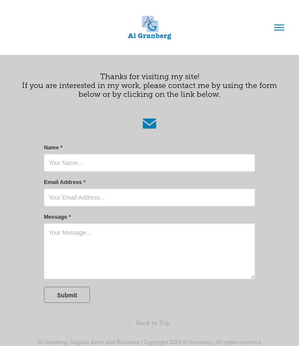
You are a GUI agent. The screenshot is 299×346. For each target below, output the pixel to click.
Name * (53, 148)
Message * (57, 217)
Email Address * (65, 182)
